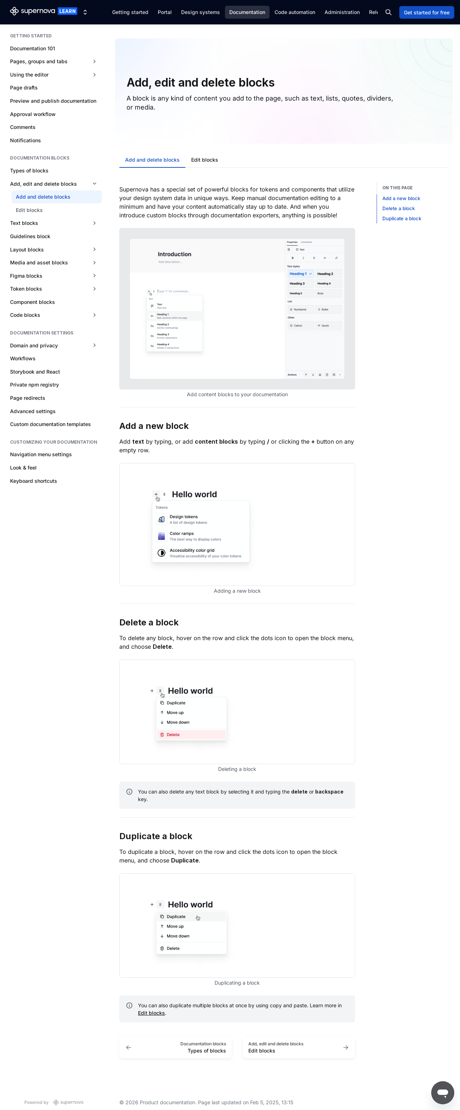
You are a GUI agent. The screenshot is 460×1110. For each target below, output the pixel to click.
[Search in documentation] (388, 12)
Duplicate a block (401, 218)
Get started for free (427, 12)
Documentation (247, 12)
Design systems (200, 12)
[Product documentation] (43, 12)
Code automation (295, 12)
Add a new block (401, 198)
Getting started (130, 12)
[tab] (152, 160)
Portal (165, 12)
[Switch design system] (85, 12)
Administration (342, 12)
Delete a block (398, 208)
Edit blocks (151, 1013)
